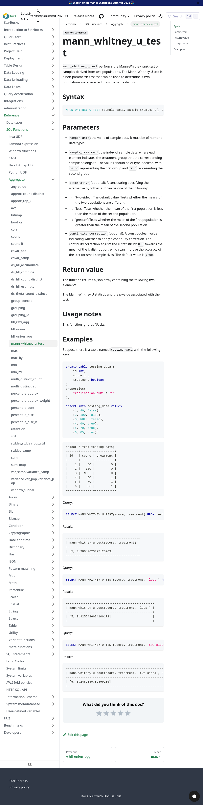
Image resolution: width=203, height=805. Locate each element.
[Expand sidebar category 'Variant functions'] (53, 640)
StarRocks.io (19, 781)
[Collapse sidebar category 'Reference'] (53, 115)
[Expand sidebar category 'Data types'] (53, 122)
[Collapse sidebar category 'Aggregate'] (53, 179)
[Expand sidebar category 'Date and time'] (53, 540)
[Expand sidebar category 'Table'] (53, 625)
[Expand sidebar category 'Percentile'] (53, 590)
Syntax (178, 26)
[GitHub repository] (101, 16)
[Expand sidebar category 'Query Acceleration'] (53, 94)
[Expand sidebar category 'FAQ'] (53, 718)
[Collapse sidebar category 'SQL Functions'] (53, 129)
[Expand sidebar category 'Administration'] (53, 108)
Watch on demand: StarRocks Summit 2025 (101, 3)
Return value (181, 37)
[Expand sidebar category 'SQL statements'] (53, 654)
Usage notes (181, 43)
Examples (179, 49)
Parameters (181, 32)
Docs (12, 16)
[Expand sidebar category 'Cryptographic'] (53, 533)
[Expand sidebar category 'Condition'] (53, 526)
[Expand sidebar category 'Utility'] (53, 633)
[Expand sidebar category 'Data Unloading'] (53, 79)
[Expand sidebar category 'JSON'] (53, 561)
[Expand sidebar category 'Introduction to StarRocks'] (53, 30)
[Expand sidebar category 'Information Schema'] (53, 697)
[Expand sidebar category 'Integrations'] (53, 101)
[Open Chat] (194, 796)
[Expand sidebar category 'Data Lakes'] (53, 87)
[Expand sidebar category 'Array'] (53, 497)
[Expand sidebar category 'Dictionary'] (53, 547)
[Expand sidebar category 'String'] (53, 611)
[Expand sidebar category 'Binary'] (53, 504)
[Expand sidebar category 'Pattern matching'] (53, 568)
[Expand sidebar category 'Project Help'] (53, 51)
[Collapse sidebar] (29, 764)
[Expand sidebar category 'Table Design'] (53, 65)
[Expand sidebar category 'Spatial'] (53, 604)
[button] (31, 647)
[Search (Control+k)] (183, 16)
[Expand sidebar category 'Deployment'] (53, 58)
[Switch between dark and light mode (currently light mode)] (160, 16)
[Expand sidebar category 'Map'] (53, 575)
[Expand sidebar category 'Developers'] (53, 732)
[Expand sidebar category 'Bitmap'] (53, 518)
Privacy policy (144, 16)
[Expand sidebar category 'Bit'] (53, 511)
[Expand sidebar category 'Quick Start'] (53, 37)
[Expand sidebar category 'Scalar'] (53, 597)
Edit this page (75, 735)
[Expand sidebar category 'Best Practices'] (53, 44)
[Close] (198, 3)
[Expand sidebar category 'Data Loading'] (53, 72)
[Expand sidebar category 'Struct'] (53, 618)
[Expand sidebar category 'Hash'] (53, 554)
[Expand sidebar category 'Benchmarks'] (53, 725)
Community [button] (117, 16)
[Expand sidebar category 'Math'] (53, 583)
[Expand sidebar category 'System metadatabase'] (53, 704)
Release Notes (83, 16)
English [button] (41, 13)
